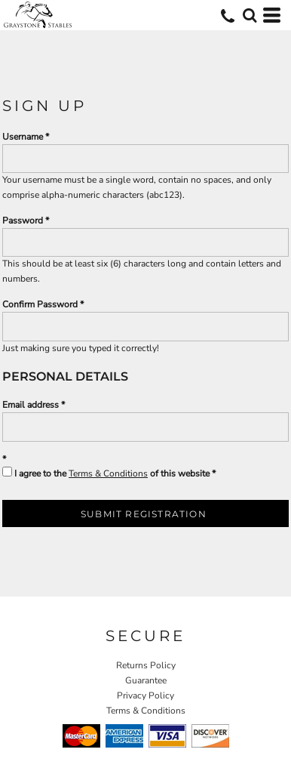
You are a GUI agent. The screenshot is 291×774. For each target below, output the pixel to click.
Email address (30, 405)
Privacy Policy (145, 695)
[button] (249, 15)
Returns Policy (146, 665)
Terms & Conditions (108, 473)
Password (22, 220)
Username (22, 137)
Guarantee (146, 680)
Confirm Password (40, 304)
